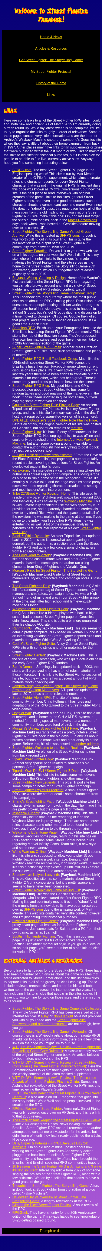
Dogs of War (21, 713)
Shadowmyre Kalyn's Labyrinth (35, 875)
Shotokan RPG (23, 328)
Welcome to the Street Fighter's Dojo (40, 609)
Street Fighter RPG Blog (30, 385)
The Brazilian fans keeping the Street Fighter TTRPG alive (56, 1120)
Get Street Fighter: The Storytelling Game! (51, 60)
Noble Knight (63, 1016)
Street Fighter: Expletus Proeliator (37, 790)
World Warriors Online (29, 851)
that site (77, 428)
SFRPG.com (22, 170)
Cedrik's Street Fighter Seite (33, 644)
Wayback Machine (78, 501)
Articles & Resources (51, 48)
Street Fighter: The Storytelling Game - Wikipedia (49, 1031)
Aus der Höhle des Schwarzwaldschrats (42, 455)
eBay (44, 1016)
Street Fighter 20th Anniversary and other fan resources (49, 1022)
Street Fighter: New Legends (34, 782)
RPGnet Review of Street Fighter (37, 1108)
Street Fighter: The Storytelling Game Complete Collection (56, 1008)
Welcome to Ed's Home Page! (35, 832)
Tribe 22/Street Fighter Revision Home (41, 493)
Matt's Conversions (82, 220)
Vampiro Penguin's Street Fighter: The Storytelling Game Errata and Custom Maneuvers (55, 688)
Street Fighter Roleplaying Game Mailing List (46, 890)
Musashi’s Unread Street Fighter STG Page (45, 728)
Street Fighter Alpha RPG (31, 697)
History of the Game (51, 83)
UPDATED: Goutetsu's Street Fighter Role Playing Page (54, 420)
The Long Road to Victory (31, 555)
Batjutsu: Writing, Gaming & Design (39, 278)
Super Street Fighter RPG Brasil (36, 347)
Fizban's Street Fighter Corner (35, 921)
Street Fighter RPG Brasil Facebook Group (44, 359)
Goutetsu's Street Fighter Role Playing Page (45, 405)
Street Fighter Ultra (26, 432)
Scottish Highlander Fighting (33, 936)
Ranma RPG (22, 628)
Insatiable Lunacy (25, 813)
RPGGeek (20, 1212)
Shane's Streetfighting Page (33, 801)
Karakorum (20, 470)
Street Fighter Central (28, 655)
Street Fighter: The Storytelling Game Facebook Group (53, 293)
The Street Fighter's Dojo (31, 586)
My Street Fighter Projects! (51, 71)
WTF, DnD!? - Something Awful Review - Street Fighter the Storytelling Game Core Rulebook (56, 1049)
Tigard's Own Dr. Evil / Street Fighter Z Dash (45, 771)
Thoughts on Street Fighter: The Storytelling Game (50, 1185)
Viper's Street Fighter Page (32, 759)
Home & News (51, 37)
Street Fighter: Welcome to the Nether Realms (47, 747)
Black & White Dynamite (30, 536)
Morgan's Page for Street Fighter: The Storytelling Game (54, 570)
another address (87, 744)
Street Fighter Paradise (29, 251)
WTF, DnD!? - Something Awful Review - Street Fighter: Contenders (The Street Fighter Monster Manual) (54, 1064)
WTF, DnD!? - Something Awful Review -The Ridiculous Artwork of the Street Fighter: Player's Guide (54, 1079)
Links (51, 94)
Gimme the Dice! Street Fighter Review (41, 1205)
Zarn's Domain (23, 667)
